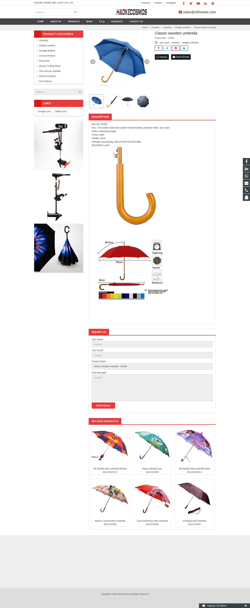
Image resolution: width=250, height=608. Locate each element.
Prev (92, 61)
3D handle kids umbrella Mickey (110, 468)
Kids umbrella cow (152, 468)
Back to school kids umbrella (110, 520)
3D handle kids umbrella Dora (194, 468)
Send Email (181, 57)
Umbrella (167, 27)
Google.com (44, 111)
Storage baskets (47, 50)
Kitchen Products (47, 76)
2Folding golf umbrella (194, 520)
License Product (47, 55)
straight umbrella (190, 42)
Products (156, 27)
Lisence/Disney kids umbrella (152, 520)
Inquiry (161, 57)
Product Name (99, 361)
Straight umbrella (182, 27)
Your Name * (98, 339)
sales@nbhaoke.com (199, 12)
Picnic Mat (44, 61)
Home (145, 27)
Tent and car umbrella (50, 71)
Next (146, 61)
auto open (164, 42)
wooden (176, 42)
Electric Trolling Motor (50, 66)
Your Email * (98, 350)
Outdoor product (47, 45)
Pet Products (45, 81)
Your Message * (99, 372)
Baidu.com (60, 111)
